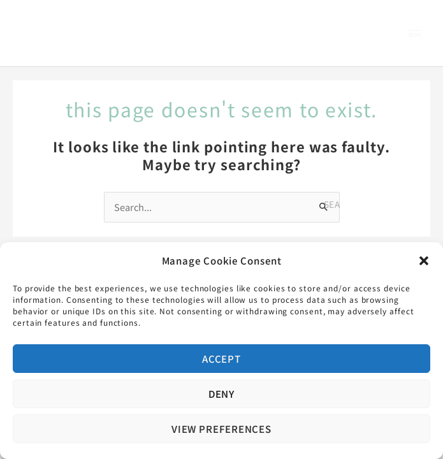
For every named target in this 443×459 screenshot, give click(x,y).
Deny (221, 393)
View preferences (221, 428)
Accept (221, 358)
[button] (424, 260)
